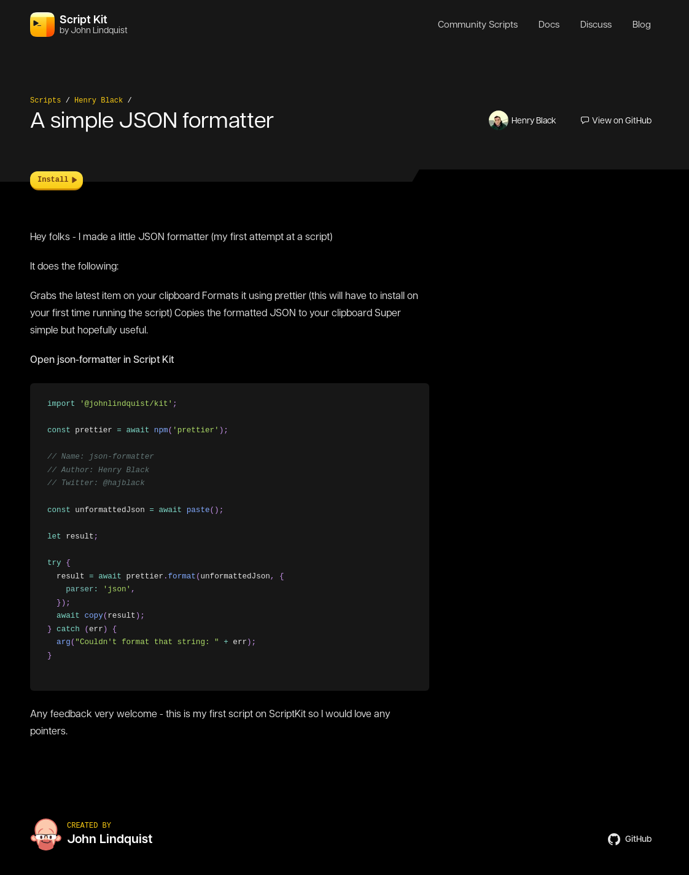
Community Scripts (478, 24)
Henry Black (98, 100)
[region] (229, 537)
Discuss (596, 24)
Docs (549, 24)
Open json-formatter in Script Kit (102, 359)
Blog (642, 24)
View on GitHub (616, 120)
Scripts (45, 100)
